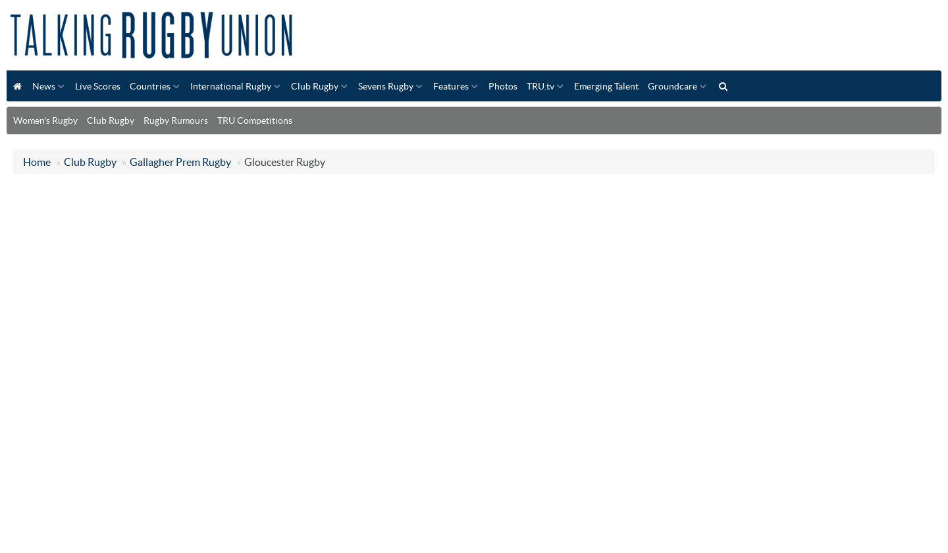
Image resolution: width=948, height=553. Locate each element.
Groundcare (672, 86)
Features (451, 86)
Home (37, 162)
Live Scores (97, 86)
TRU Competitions (254, 120)
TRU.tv (540, 86)
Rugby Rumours (176, 120)
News (43, 86)
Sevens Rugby (385, 86)
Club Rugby (314, 86)
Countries (150, 86)
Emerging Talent (606, 86)
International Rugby (230, 86)
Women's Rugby (45, 120)
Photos (502, 86)
